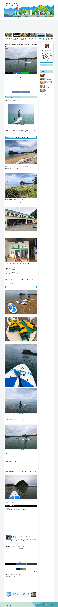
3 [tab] (30, 41)
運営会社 (52, 604)
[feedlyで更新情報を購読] (16, 543)
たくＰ (12, 535)
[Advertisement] (29, 26)
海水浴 (23, 546)
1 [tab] (27, 41)
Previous (4, 36)
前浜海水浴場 (19, 546)
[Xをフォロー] (13, 543)
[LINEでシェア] (25, 73)
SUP (11, 546)
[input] (46, 68)
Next (53, 36)
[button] (33, 73)
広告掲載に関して (44, 604)
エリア (6, 546)
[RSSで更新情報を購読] (17, 543)
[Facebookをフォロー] (14, 543)
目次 (20, 92)
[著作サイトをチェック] (11, 543)
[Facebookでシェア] (17, 73)
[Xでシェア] (9, 73)
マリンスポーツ (15, 546)
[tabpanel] (9, 36)
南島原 (9, 546)
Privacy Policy (48, 604)
